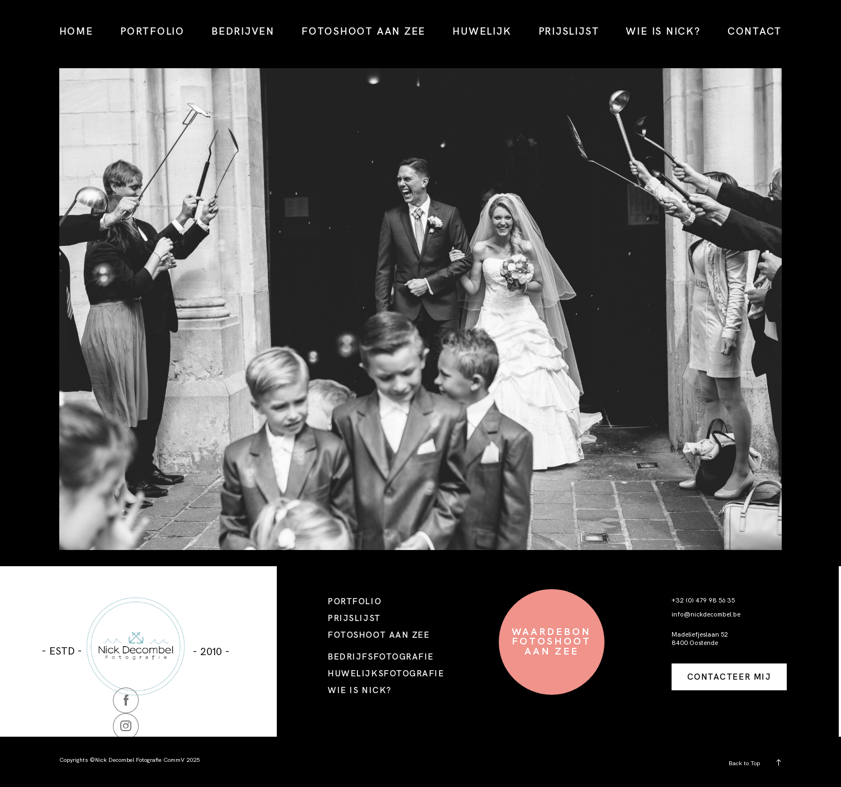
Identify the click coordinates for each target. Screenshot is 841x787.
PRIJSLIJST (568, 31)
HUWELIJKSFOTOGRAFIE (386, 673)
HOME (76, 31)
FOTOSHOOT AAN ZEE (363, 31)
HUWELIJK (481, 31)
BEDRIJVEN (243, 31)
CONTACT (754, 31)
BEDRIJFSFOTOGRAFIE (381, 656)
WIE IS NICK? (663, 31)
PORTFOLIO (152, 31)
